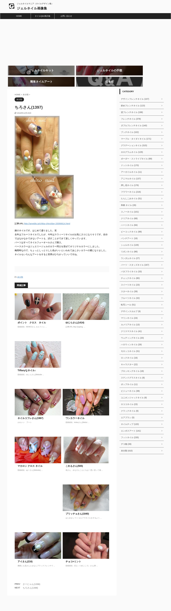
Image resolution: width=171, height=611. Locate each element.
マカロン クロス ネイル (30, 460)
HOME (19, 16)
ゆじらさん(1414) (75, 316)
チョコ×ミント (73, 555)
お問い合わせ (66, 16)
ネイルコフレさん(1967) (30, 412)
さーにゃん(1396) (31, 578)
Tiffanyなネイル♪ (27, 364)
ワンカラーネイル (75, 412)
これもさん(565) (74, 460)
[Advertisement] (85, 41)
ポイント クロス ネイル (32, 316)
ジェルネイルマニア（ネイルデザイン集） (89, 602)
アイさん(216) (25, 555)
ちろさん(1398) (30, 581)
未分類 (20, 271)
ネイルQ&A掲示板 (42, 16)
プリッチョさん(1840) (77, 507)
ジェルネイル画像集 (32, 8)
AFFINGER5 (114, 607)
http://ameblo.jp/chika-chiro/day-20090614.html (47, 217)
